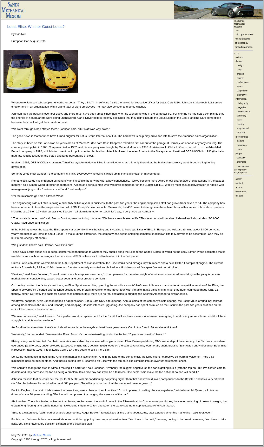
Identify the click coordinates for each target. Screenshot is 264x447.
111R (236, 54)
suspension (242, 91)
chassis (240, 74)
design (240, 65)
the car (239, 61)
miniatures (242, 145)
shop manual (243, 128)
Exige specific (240, 172)
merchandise (242, 136)
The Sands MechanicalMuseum (239, 24)
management (243, 166)
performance (243, 82)
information (241, 99)
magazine (241, 107)
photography (241, 43)
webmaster (241, 191)
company (241, 158)
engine (240, 78)
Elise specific (240, 170)
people (239, 153)
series (240, 86)
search (239, 179)
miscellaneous (242, 38)
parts (239, 149)
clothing (240, 141)
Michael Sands (42, 435)
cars (237, 30)
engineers (241, 162)
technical (241, 132)
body (239, 69)
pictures (239, 57)
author (239, 187)
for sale (239, 195)
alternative (242, 95)
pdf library (241, 116)
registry (240, 124)
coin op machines (244, 34)
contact (239, 183)
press (239, 120)
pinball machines (243, 47)
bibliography (242, 103)
